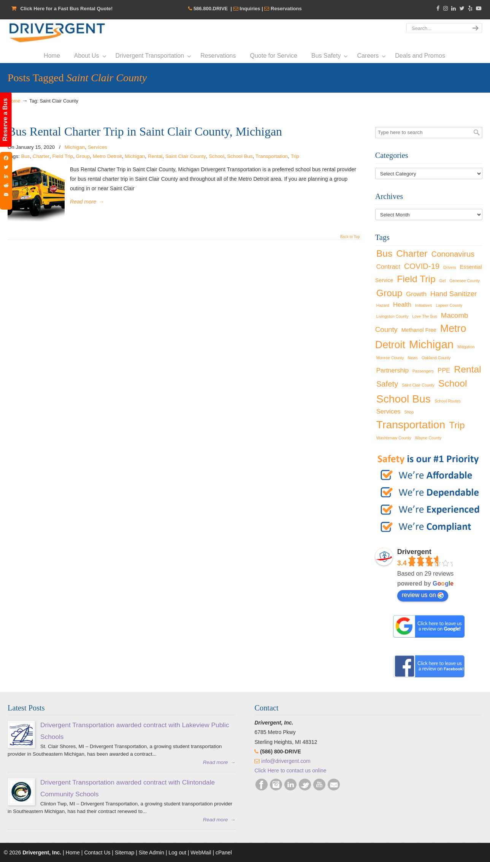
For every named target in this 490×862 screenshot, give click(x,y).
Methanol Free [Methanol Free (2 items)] (418, 330)
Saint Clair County (185, 156)
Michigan (75, 147)
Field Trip (62, 156)
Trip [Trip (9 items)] (457, 425)
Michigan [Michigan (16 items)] (431, 344)
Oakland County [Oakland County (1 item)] (436, 357)
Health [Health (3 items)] (402, 304)
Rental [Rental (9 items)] (467, 369)
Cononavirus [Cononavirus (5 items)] (452, 254)
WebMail (200, 852)
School (216, 156)
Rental (155, 156)
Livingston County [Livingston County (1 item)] (392, 316)
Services (97, 147)
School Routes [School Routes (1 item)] (447, 401)
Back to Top (350, 237)
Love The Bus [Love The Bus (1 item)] (424, 316)
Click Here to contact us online (290, 770)
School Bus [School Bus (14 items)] (403, 399)
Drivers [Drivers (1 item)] (449, 267)
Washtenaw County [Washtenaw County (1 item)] (393, 438)
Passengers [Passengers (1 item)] (423, 371)
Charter (41, 156)
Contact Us (97, 852)
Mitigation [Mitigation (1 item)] (466, 346)
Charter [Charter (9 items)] (411, 253)
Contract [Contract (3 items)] (388, 266)
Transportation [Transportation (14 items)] (411, 424)
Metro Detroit (107, 156)
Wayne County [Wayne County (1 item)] (428, 438)
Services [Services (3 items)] (388, 411)
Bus (25, 156)
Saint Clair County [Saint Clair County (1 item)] (418, 385)
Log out (177, 852)
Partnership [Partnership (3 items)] (392, 370)
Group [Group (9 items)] (389, 293)
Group (83, 156)
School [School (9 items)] (452, 383)
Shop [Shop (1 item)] (409, 412)
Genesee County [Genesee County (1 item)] (464, 280)
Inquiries (249, 8)
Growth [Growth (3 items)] (416, 294)
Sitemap (124, 852)
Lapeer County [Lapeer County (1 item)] (449, 305)
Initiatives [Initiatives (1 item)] (423, 305)
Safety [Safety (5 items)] (387, 384)
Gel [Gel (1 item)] (442, 280)
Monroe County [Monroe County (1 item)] (390, 357)
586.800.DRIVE (210, 8)
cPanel (224, 852)
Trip (295, 156)
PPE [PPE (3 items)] (444, 370)
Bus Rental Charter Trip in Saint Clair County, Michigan (145, 131)
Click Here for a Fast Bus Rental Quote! (67, 8)
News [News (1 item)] (413, 357)
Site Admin (151, 852)
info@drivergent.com (285, 761)
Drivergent (57, 33)
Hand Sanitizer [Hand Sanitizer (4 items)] (453, 294)
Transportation (271, 156)
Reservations (286, 8)
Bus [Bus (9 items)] (384, 253)
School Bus (239, 156)
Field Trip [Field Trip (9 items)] (416, 279)
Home (14, 101)
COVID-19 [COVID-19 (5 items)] (422, 266)
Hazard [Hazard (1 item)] (382, 305)
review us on (423, 595)
